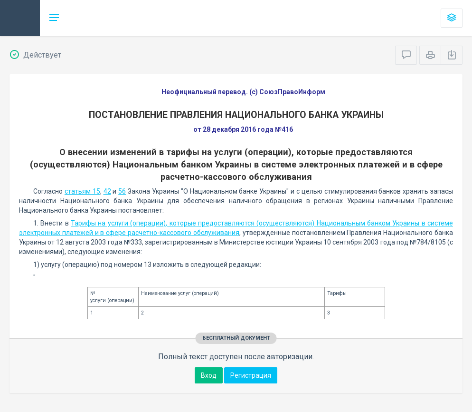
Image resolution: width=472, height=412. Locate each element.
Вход (209, 375)
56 (122, 191)
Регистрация (250, 375)
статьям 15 (82, 191)
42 (107, 191)
